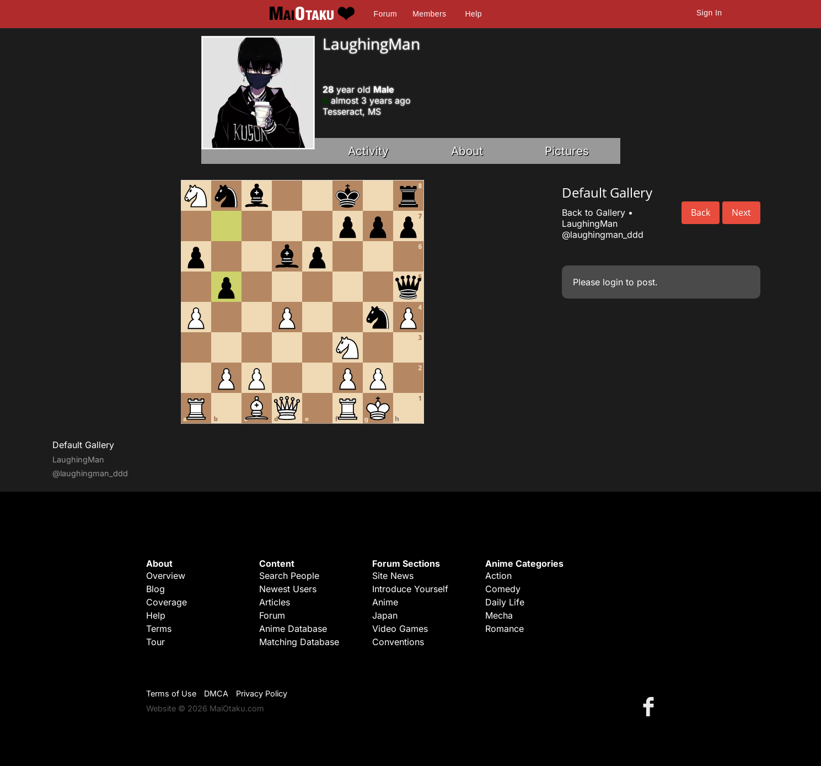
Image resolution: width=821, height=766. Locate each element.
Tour (155, 641)
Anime (385, 602)
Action (498, 575)
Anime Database (293, 628)
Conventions (398, 641)
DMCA (216, 693)
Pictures (567, 151)
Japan (385, 615)
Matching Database (299, 641)
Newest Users (287, 588)
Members (429, 13)
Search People (289, 575)
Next (741, 212)
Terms (158, 628)
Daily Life (504, 602)
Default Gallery (83, 444)
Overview (165, 575)
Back (700, 212)
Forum (385, 13)
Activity (368, 151)
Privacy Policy (261, 693)
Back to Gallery (593, 212)
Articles (274, 602)
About (467, 151)
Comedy (502, 588)
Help (473, 13)
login (613, 282)
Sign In (709, 12)
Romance (504, 628)
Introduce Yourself (410, 588)
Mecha (499, 615)
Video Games (400, 628)
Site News (393, 575)
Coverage (166, 602)
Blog (155, 588)
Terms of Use (171, 693)
